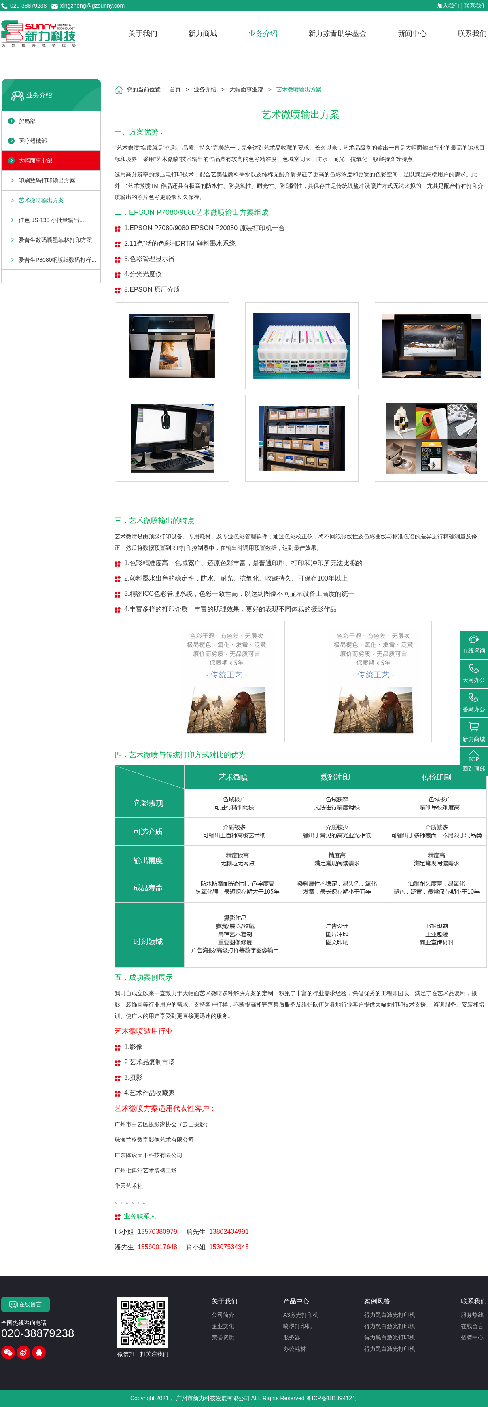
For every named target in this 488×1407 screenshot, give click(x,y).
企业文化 (223, 1326)
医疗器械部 (33, 141)
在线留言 (25, 1304)
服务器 (291, 1337)
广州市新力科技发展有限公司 (213, 1398)
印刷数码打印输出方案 (47, 180)
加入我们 (448, 5)
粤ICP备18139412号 (332, 1398)
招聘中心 (472, 1337)
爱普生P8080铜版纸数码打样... (57, 259)
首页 (175, 89)
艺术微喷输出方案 (41, 200)
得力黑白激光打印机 (389, 1315)
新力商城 (202, 34)
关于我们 (142, 34)
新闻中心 (412, 34)
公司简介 (223, 1315)
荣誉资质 (223, 1337)
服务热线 (472, 1315)
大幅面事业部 (36, 160)
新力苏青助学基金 (337, 34)
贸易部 (27, 121)
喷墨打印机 (297, 1326)
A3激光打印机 (300, 1315)
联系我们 (475, 5)
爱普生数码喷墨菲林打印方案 (55, 240)
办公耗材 (294, 1349)
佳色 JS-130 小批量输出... (51, 220)
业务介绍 (263, 34)
